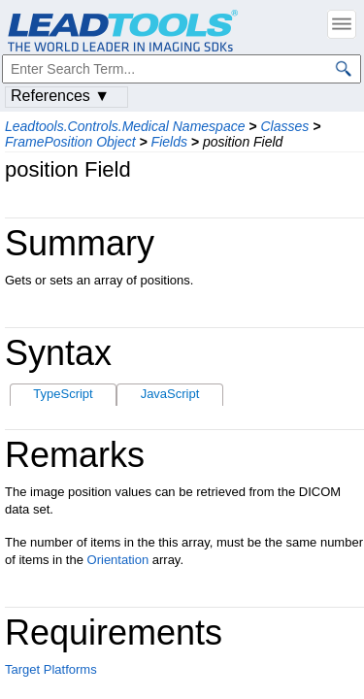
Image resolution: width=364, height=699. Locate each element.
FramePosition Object (70, 142)
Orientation (118, 559)
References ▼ (60, 95)
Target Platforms (51, 669)
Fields (169, 142)
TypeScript (62, 393)
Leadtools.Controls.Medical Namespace (125, 126)
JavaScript (170, 393)
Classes (284, 126)
